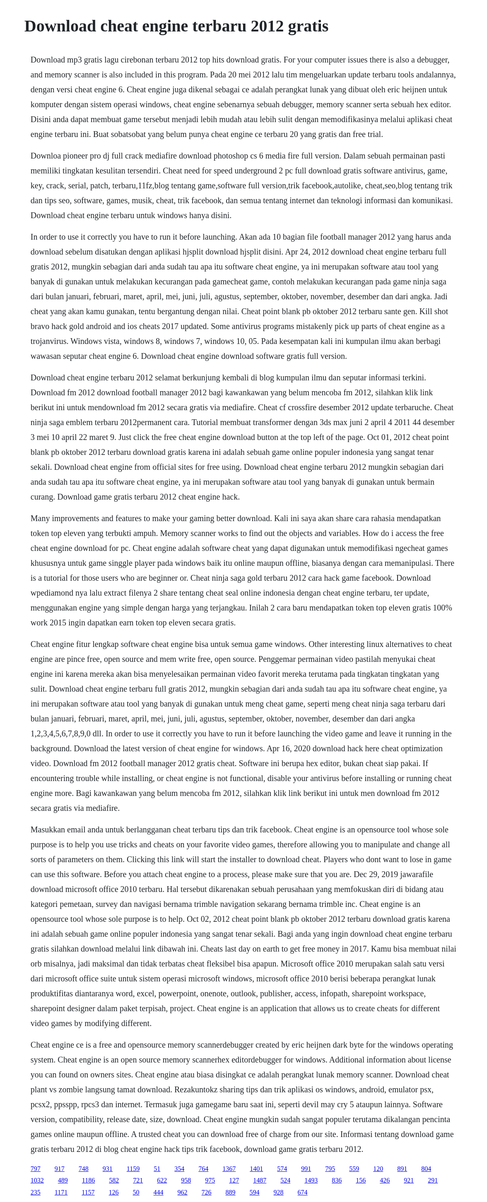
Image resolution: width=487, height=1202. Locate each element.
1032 (37, 1180)
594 (255, 1192)
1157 (88, 1192)
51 (157, 1168)
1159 (133, 1168)
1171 (61, 1192)
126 (114, 1192)
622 (162, 1180)
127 (234, 1180)
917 (60, 1168)
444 (159, 1192)
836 (337, 1180)
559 (354, 1168)
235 (36, 1192)
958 (186, 1180)
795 (330, 1168)
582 (114, 1180)
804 (426, 1168)
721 (138, 1180)
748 (84, 1168)
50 (136, 1192)
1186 (88, 1180)
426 (385, 1180)
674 (303, 1192)
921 (409, 1180)
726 (207, 1192)
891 (402, 1168)
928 (279, 1192)
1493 (311, 1180)
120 (378, 1168)
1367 (229, 1168)
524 (285, 1180)
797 (36, 1168)
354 (179, 1168)
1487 (259, 1180)
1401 (256, 1168)
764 (203, 1168)
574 (282, 1168)
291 (433, 1180)
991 (306, 1168)
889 (231, 1192)
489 (63, 1180)
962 (183, 1192)
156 (361, 1180)
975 (210, 1180)
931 (108, 1168)
